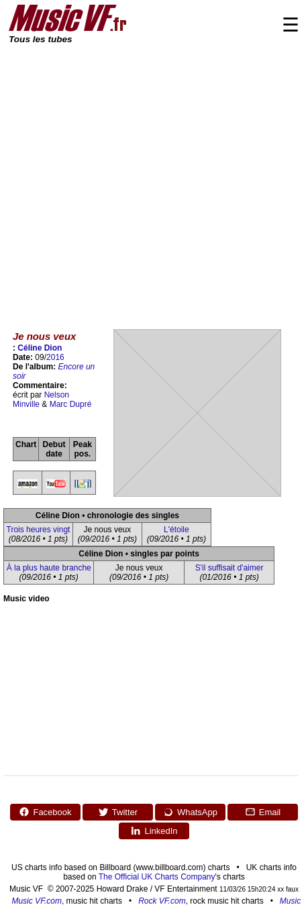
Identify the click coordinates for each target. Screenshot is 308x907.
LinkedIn (153, 830)
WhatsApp (190, 811)
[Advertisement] (126, 178)
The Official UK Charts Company (157, 877)
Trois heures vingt (38, 529)
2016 (55, 357)
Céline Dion (39, 348)
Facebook (45, 811)
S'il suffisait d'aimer (229, 567)
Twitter (118, 811)
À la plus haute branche (49, 567)
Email (263, 811)
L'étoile (176, 529)
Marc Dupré (71, 404)
